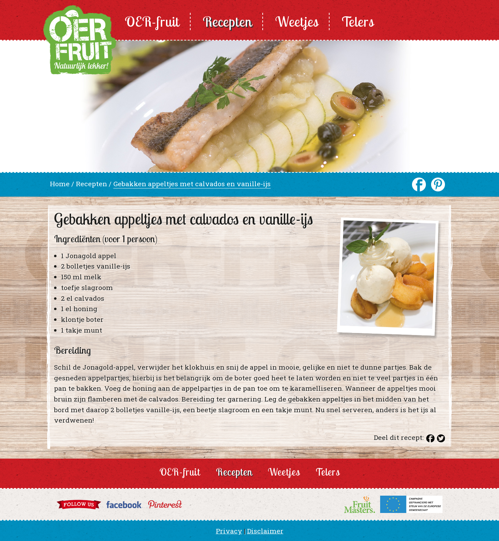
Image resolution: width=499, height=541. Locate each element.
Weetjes (296, 21)
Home (60, 183)
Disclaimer (265, 530)
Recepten (227, 21)
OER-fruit (152, 21)
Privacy (229, 530)
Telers (358, 21)
